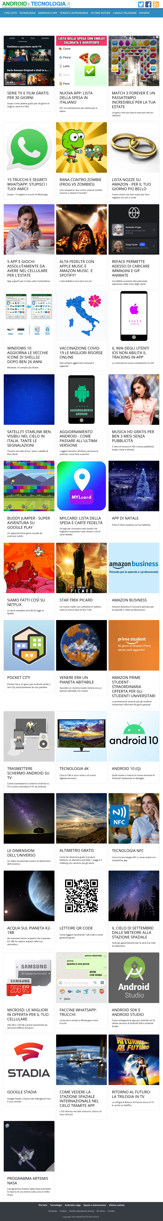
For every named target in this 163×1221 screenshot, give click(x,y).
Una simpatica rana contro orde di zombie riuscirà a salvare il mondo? (81, 192)
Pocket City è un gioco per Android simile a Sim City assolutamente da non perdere (28, 686)
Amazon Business (129, 600)
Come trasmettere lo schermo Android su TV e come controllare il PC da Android (28, 785)
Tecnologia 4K (74, 768)
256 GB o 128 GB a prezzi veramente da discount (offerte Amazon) (27, 1026)
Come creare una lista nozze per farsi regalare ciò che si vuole (131, 196)
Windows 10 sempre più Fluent (22, 367)
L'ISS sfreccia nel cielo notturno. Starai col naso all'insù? (80, 1113)
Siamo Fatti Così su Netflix (26, 602)
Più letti (42, 1205)
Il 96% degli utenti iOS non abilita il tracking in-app (130, 352)
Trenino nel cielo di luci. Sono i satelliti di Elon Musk (27, 453)
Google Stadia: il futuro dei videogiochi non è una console (29, 1100)
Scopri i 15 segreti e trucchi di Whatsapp (27, 194)
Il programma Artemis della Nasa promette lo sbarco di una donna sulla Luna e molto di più (29, 1191)
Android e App (73, 1205)
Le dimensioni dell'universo (21, 853)
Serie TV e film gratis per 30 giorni (27, 95)
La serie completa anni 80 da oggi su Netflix (25, 612)
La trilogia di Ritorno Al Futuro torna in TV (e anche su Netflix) (133, 1104)
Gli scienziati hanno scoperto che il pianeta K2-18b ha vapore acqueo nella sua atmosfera (28, 941)
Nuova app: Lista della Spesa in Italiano (76, 97)
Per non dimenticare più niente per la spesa (78, 110)
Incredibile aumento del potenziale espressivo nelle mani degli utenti (129, 283)
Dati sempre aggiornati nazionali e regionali (77, 365)
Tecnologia (56, 1205)
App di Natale (125, 518)
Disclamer (52, 1211)
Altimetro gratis (77, 850)
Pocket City (18, 677)
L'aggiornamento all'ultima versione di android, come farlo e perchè (79, 453)
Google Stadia (22, 1092)
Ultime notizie (116, 1205)
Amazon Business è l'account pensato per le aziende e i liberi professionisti (133, 608)
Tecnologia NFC (128, 850)
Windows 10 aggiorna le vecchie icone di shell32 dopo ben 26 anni (27, 354)
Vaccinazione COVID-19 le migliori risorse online (81, 352)
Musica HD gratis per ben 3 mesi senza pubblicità (133, 436)
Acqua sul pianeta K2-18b (29, 930)
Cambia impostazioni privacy (81, 1211)
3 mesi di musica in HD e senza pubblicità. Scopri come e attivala (133, 448)
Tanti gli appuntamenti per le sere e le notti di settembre (134, 944)
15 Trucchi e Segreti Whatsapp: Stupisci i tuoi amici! (27, 184)
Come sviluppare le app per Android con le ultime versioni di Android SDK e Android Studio (133, 1023)
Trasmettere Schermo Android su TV (28, 773)
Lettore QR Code (76, 928)
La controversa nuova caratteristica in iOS (133, 363)
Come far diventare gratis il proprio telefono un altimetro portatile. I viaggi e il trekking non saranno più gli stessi (81, 860)
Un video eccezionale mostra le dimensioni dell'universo (28, 863)
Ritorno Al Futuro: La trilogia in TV (131, 1094)
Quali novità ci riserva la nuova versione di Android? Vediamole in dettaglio (133, 777)
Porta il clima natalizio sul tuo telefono (131, 524)
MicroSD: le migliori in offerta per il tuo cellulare (27, 1014)
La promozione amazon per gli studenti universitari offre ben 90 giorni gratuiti (132, 703)
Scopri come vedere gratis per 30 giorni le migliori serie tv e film (28, 105)
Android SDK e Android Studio (128, 1012)
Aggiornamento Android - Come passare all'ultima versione (78, 438)
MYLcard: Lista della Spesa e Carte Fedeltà (81, 520)
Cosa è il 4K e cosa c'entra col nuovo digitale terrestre (78, 777)
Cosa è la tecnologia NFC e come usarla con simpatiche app (134, 859)
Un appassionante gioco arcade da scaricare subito (24, 535)
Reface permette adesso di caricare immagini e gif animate (131, 268)
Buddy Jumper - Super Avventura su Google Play (28, 522)
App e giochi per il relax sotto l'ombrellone (28, 281)
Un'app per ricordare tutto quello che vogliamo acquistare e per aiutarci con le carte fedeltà (80, 531)
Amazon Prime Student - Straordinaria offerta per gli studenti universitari (133, 686)
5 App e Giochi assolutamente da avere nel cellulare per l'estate (27, 268)
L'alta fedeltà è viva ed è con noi (76, 281)
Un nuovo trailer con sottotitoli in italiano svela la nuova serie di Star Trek (80, 608)
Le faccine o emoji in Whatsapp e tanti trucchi (79, 1022)
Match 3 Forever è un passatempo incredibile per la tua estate (134, 99)
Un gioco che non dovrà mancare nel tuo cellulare (132, 114)
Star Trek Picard (76, 600)
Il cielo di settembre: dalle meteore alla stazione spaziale (133, 932)
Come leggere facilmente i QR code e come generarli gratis (81, 936)
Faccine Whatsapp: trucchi (78, 1012)
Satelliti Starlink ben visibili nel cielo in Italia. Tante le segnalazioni (29, 438)
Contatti (111, 1211)
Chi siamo (100, 1211)
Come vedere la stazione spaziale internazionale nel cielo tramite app (79, 1098)
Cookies (63, 1211)
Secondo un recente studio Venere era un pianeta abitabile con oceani (81, 689)
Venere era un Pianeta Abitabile (77, 680)
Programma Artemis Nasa (27, 1181)
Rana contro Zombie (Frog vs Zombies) (80, 182)
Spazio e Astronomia (95, 1205)
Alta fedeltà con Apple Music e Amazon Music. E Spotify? (77, 268)
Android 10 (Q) (126, 768)
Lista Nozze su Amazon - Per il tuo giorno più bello (131, 184)
